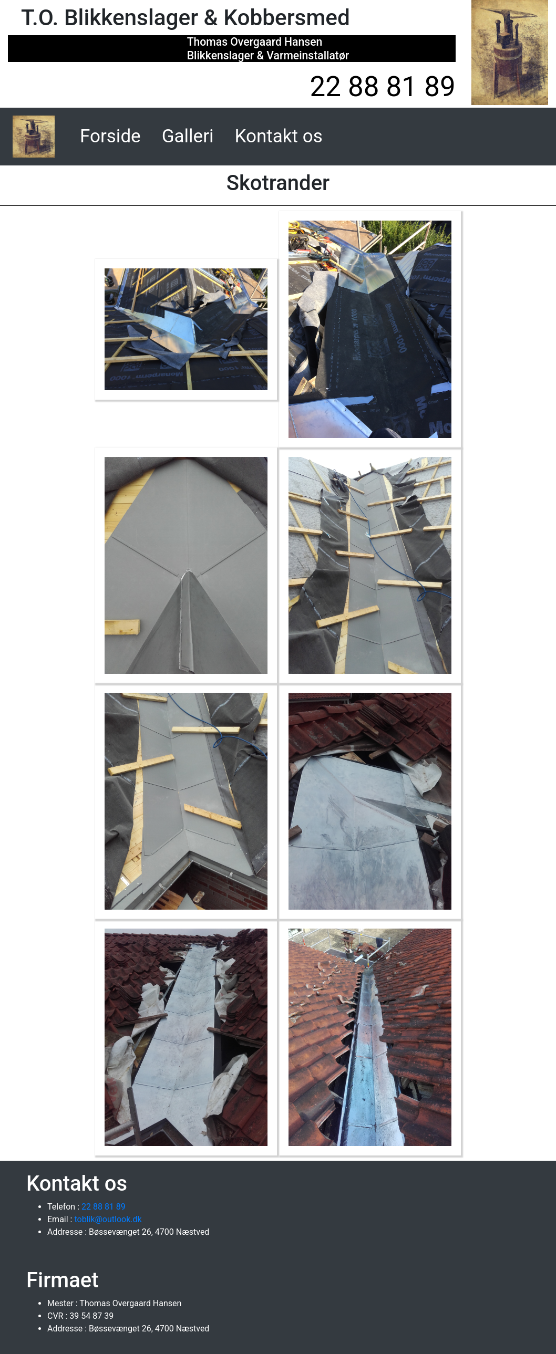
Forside (112, 135)
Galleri (188, 136)
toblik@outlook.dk (106, 1219)
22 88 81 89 (382, 86)
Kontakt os (279, 136)
